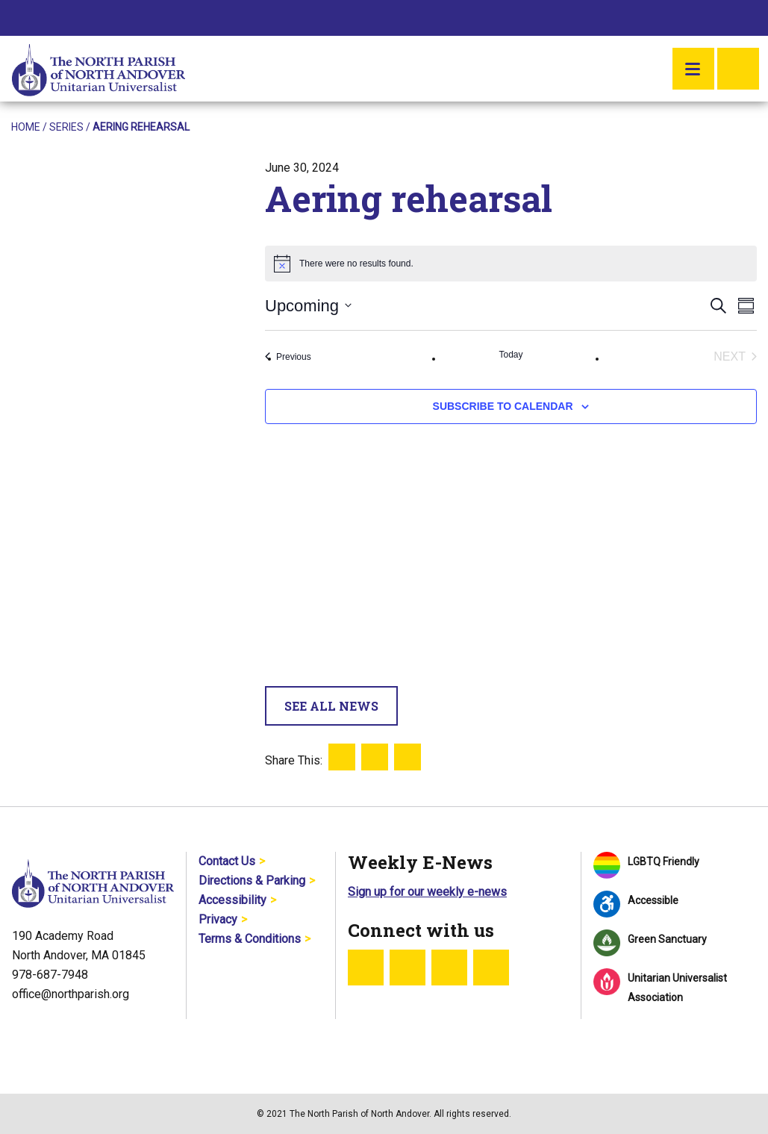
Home (25, 127)
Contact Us (227, 861)
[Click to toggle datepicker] (308, 305)
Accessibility (232, 900)
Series (66, 127)
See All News (331, 706)
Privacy (218, 919)
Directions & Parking (252, 880)
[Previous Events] (288, 357)
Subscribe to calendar (503, 406)
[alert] (511, 263)
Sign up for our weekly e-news (427, 892)
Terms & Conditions (250, 939)
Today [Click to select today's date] (510, 354)
